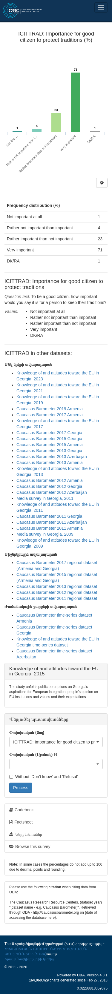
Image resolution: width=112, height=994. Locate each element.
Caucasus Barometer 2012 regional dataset (56, 592)
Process (20, 787)
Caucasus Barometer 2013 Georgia (49, 450)
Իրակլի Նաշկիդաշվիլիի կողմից (29, 959)
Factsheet (21, 822)
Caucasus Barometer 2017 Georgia (49, 432)
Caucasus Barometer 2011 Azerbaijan (51, 522)
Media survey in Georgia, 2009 (44, 534)
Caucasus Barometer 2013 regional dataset (56, 586)
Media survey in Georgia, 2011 (44, 498)
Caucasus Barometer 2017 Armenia (49, 414)
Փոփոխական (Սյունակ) (31, 754)
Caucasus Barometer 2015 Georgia (49, 438)
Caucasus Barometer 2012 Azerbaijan (51, 492)
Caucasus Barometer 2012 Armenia (49, 480)
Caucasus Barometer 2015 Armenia (49, 444)
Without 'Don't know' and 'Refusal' (43, 776)
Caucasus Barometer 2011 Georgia (49, 516)
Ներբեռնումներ (25, 834)
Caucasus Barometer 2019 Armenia (49, 408)
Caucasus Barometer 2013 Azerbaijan (51, 456)
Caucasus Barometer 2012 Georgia (49, 486)
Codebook (21, 809)
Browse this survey (29, 846)
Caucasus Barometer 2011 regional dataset (56, 598)
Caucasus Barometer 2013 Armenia (49, 462)
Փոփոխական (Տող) (26, 732)
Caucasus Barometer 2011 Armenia (49, 528)
